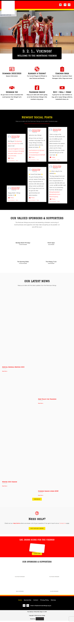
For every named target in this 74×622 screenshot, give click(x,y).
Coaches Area (62, 73)
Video (52, 159)
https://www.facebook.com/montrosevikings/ (37, 123)
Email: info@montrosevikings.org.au (41, 607)
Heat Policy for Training (47, 400)
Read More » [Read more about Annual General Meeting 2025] (4, 372)
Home (20, 601)
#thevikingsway (53, 198)
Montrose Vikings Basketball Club (15, 138)
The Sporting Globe (22, 263)
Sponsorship (27, 601)
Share (17, 162)
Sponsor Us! (12, 92)
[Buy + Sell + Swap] (62, 87)
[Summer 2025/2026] (11, 69)
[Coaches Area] (62, 69)
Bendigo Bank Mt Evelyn (23, 244)
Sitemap (53, 601)
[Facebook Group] (37, 87)
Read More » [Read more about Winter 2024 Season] (4, 487)
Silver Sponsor (54, 592)
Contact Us (63, 524)
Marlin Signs (51, 244)
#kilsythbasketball (54, 193)
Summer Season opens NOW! (48, 492)
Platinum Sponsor (20, 577)
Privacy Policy (44, 601)
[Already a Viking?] (37, 69)
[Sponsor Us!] (11, 87)
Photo (11, 159)
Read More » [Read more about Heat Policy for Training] (40, 404)
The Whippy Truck (51, 263)
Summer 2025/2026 (12, 73)
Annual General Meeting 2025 (13, 368)
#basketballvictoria (54, 195)
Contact (35, 601)
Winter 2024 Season (9, 483)
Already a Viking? (37, 73)
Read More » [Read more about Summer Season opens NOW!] (40, 496)
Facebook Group (37, 92)
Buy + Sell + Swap (62, 92)
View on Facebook (11, 162)
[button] (60, 5)
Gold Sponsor (20, 592)
